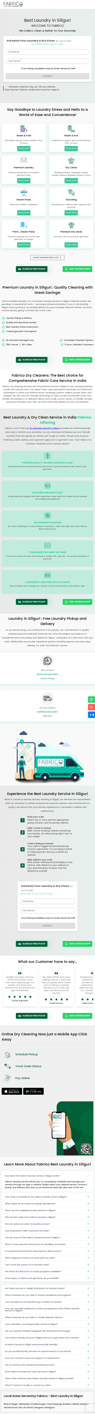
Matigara (49, 1407)
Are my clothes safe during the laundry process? (47, 1364)
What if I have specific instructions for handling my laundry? (47, 1244)
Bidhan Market (80, 1404)
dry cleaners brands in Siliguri (44, 428)
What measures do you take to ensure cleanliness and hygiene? (47, 1295)
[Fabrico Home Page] (13, 4)
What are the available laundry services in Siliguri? (47, 1210)
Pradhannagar (39, 1404)
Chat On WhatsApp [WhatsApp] (77, 269)
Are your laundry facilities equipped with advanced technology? (47, 1330)
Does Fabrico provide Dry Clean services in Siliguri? (47, 1371)
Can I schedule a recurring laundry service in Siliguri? (47, 1324)
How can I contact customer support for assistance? (47, 1358)
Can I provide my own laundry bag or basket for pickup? (47, 1301)
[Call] (91, 707)
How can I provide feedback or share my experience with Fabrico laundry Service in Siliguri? (47, 1309)
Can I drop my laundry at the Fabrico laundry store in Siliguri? (47, 1196)
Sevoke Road (11, 1407)
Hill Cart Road (26, 1407)
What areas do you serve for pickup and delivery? (47, 1203)
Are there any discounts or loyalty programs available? (47, 1271)
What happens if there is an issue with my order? (47, 1257)
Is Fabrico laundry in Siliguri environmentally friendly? (47, 1344)
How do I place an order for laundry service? (47, 1224)
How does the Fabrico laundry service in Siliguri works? (47, 1175)
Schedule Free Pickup (31, 269)
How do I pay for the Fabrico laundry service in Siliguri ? (47, 1237)
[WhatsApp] (91, 699)
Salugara (39, 1407)
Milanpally (24, 1404)
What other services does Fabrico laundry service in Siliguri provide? (47, 1378)
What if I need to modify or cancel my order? (47, 1385)
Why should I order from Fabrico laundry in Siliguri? (47, 1217)
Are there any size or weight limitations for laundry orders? (47, 1288)
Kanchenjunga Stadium (60, 1404)
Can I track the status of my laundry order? (47, 1264)
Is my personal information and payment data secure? (47, 1251)
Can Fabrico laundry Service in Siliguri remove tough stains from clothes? (47, 1337)
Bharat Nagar (11, 1404)
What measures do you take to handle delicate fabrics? (47, 1317)
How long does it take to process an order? (47, 1230)
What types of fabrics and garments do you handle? (47, 1278)
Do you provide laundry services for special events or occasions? (47, 1351)
